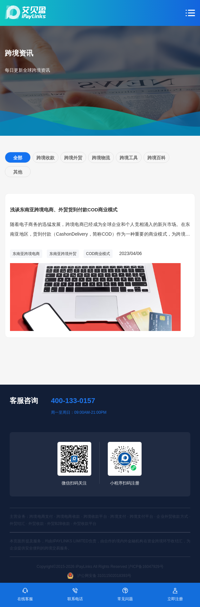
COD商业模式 (98, 253)
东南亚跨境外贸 (62, 253)
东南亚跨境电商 (26, 253)
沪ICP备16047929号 (145, 566)
